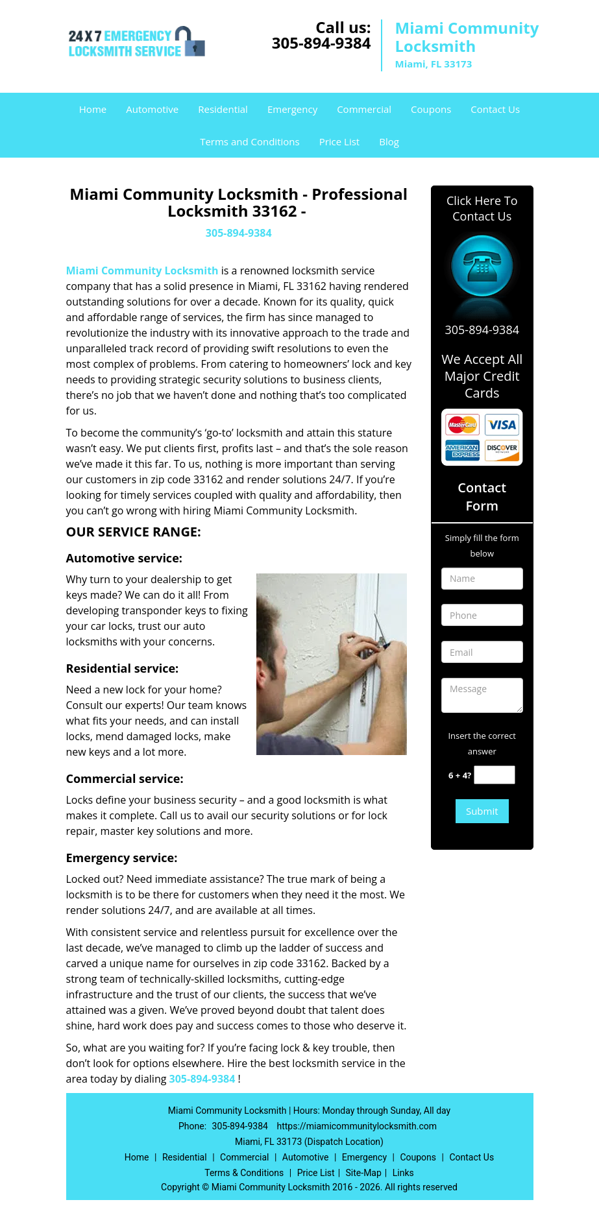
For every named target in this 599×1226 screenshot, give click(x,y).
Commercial (364, 108)
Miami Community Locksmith (142, 270)
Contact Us (495, 108)
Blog (389, 141)
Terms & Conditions (244, 1173)
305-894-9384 (321, 42)
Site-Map (364, 1173)
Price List (339, 141)
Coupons (431, 108)
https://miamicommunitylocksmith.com (356, 1126)
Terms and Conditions (250, 141)
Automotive (152, 108)
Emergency (292, 108)
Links (403, 1173)
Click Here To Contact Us (481, 208)
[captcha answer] (494, 774)
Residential (223, 108)
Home (92, 108)
